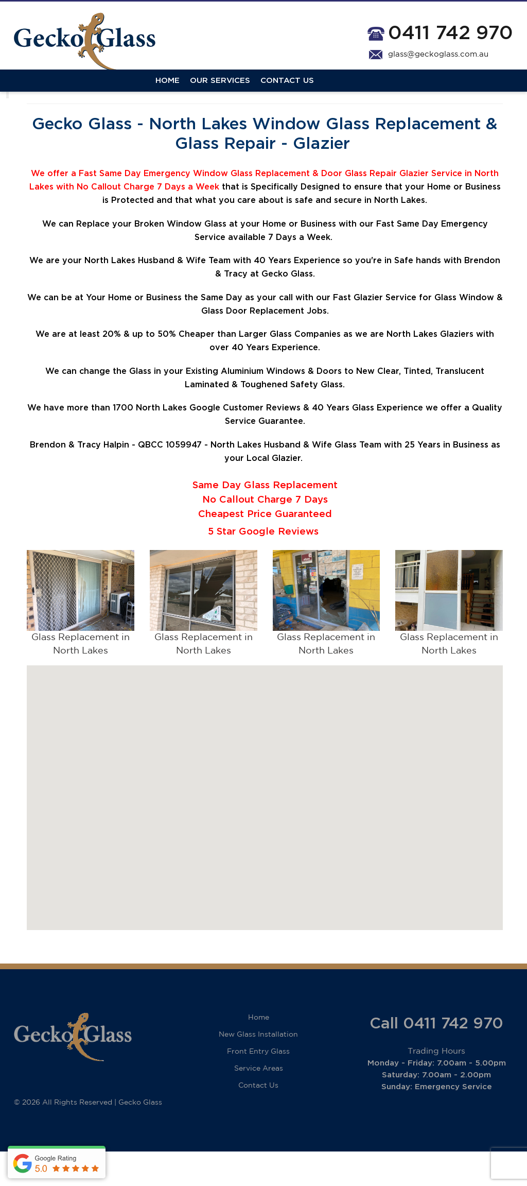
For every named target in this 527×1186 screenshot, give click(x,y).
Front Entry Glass (258, 1086)
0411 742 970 (450, 33)
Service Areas (258, 1103)
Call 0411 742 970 (436, 1058)
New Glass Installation (258, 1069)
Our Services (78, 94)
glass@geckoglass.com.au (438, 54)
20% (111, 369)
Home (26, 94)
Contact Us (145, 94)
